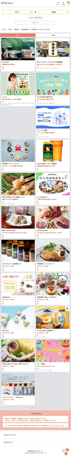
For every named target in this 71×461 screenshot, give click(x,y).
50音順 (53, 35)
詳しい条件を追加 (35, 17)
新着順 (18, 35)
